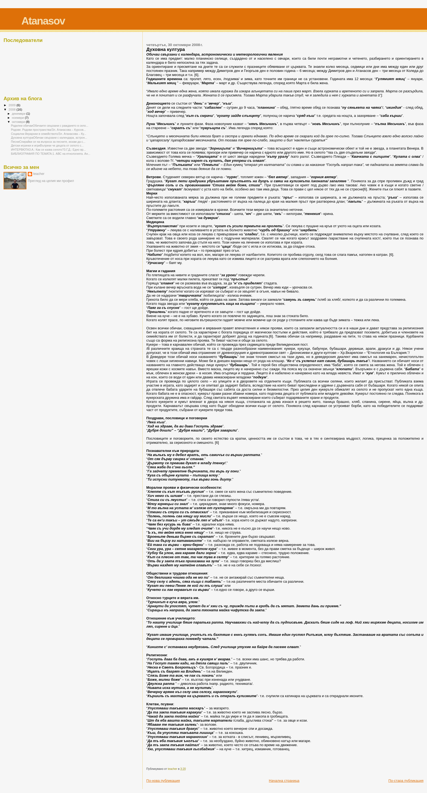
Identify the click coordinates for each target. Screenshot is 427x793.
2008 (12, 109)
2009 (12, 105)
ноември (18, 117)
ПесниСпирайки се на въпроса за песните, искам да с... (48, 141)
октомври (19, 121)
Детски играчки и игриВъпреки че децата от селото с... (47, 145)
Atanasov (43, 21)
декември (19, 113)
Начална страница (284, 781)
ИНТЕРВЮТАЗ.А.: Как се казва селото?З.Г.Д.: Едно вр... (48, 149)
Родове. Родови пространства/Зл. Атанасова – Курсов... (48, 129)
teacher (38, 174)
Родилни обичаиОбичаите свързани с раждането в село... (49, 125)
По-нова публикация (163, 781)
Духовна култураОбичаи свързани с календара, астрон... (49, 137)
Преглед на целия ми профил (51, 181)
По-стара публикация (405, 781)
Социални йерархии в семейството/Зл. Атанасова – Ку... (48, 133)
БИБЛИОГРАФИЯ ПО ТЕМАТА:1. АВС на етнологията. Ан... (50, 153)
